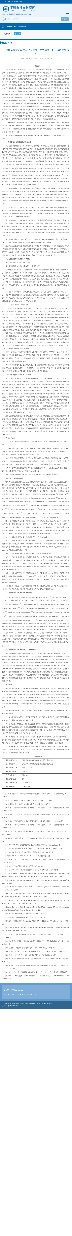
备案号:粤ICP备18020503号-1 (43, 1003)
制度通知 (7, 34)
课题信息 (18, 34)
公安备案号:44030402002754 (11, 1006)
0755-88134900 (17, 990)
